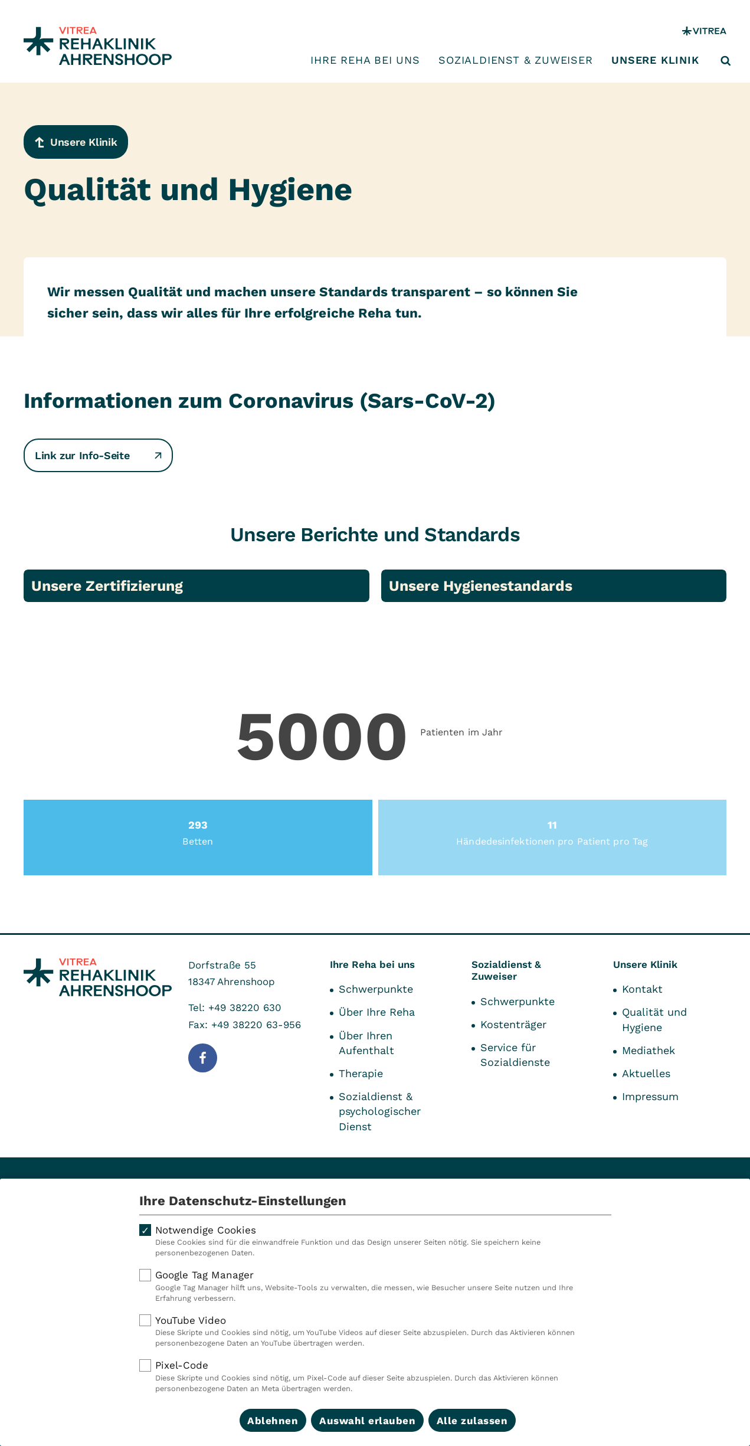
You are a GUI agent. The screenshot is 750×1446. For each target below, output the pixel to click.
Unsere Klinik (655, 60)
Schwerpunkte (376, 989)
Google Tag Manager (375, 1286)
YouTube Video (375, 1331)
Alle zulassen (472, 1421)
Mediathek (648, 1050)
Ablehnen (272, 1421)
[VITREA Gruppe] (704, 31)
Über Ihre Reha (377, 1012)
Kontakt (642, 989)
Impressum (650, 1096)
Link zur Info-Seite (98, 455)
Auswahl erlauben (367, 1421)
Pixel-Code (375, 1376)
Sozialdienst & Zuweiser (515, 60)
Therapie (361, 1073)
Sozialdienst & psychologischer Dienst (380, 1111)
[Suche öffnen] (726, 61)
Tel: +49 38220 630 (234, 1007)
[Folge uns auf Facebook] (202, 1057)
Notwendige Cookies (375, 1241)
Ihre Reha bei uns (365, 60)
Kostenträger (513, 1024)
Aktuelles (646, 1073)
